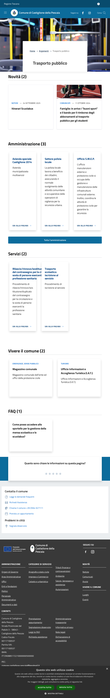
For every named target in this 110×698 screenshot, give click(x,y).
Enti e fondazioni (9, 586)
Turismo (65, 363)
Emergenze (18, 363)
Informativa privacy (64, 627)
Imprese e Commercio (38, 576)
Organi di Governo (10, 571)
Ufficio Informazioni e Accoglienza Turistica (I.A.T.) (77, 371)
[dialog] (55, 682)
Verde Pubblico (31, 363)
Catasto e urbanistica (38, 581)
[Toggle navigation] (5, 12)
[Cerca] (104, 12)
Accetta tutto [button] (44, 687)
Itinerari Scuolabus (22, 108)
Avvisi (85, 581)
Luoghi (86, 594)
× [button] (107, 669)
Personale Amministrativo (9, 597)
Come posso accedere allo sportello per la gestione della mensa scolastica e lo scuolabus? (29, 430)
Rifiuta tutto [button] (65, 687)
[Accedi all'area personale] (98, 4)
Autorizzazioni (62, 589)
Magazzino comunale (25, 369)
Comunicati (65, 103)
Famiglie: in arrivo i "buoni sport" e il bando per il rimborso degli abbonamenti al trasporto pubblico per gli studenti (79, 114)
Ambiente (60, 576)
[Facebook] (81, 13)
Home (32, 51)
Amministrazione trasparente (63, 620)
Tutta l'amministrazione (55, 240)
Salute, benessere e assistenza (64, 582)
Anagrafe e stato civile (39, 571)
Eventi (85, 599)
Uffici (4, 581)
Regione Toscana (11, 3)
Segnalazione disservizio (40, 627)
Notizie (15, 103)
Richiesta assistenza (38, 636)
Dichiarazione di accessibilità (63, 638)
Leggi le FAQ (34, 632)
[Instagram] (88, 13)
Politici (5, 591)
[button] (55, 693)
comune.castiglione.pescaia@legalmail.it (21, 665)
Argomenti (44, 51)
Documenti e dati (9, 604)
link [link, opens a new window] (80, 682)
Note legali (60, 632)
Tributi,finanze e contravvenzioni (63, 569)
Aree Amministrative (11, 576)
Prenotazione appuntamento (35, 620)
